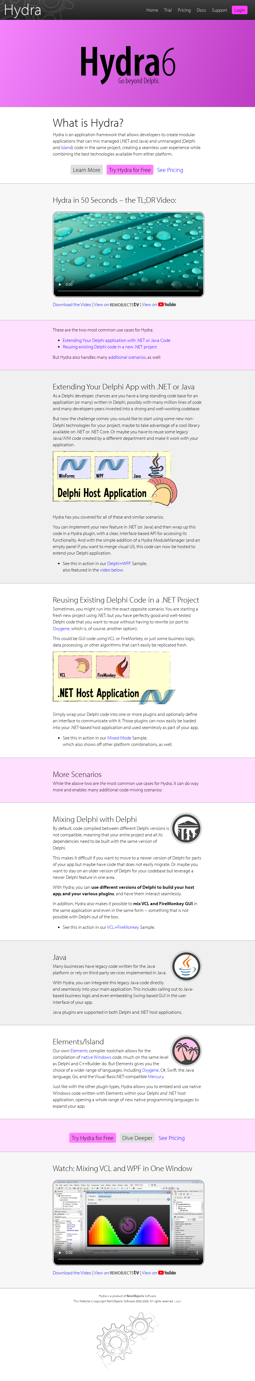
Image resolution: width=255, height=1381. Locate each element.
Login (239, 10)
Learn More (86, 169)
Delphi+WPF (119, 563)
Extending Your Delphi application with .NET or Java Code (116, 340)
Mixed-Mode (119, 738)
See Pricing (170, 169)
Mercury (155, 1076)
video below (111, 570)
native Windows (96, 1057)
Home (152, 10)
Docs (201, 10)
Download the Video (72, 304)
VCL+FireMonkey (123, 927)
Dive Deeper (137, 1137)
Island (66, 147)
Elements (79, 1051)
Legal (177, 1301)
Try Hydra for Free (130, 169)
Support (219, 10)
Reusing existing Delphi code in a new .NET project (110, 347)
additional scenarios (127, 357)
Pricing (184, 10)
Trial (168, 10)
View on (116, 304)
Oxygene (61, 628)
